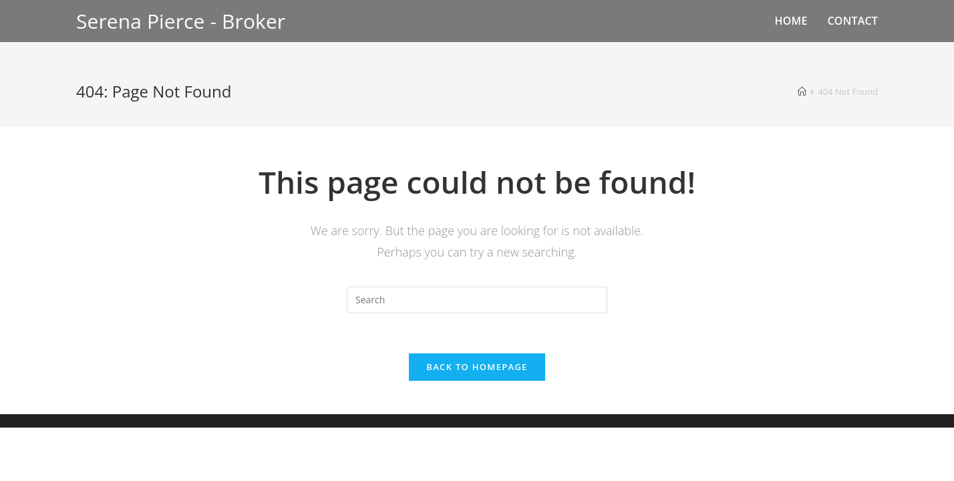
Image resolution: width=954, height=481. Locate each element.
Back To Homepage (476, 367)
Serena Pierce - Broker (180, 21)
